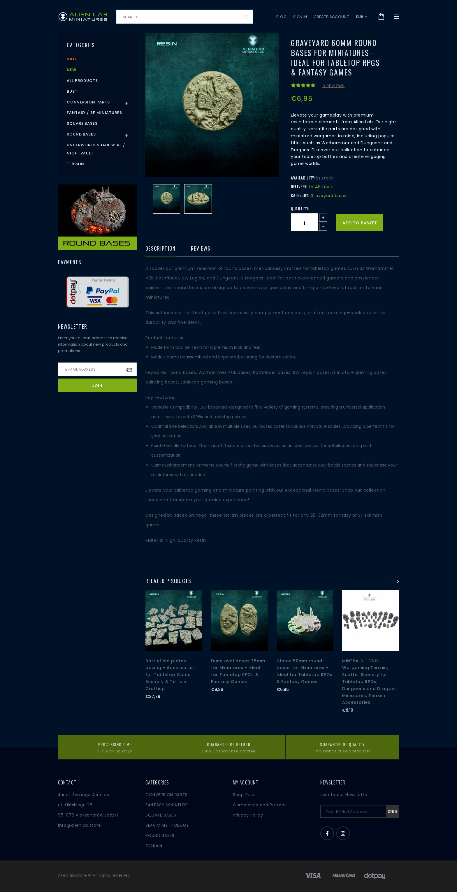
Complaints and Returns (259, 805)
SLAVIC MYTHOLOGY (167, 825)
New (72, 70)
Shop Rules (245, 795)
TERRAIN (153, 846)
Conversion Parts (88, 102)
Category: (300, 195)
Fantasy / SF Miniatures (94, 112)
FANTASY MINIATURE (166, 805)
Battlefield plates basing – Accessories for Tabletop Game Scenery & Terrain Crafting (170, 675)
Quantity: (300, 209)
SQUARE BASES (160, 815)
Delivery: (299, 186)
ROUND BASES (160, 835)
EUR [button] (361, 16)
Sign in (300, 17)
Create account (331, 17)
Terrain (75, 164)
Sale (72, 59)
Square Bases (82, 123)
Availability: (303, 178)
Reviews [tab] (200, 249)
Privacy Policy (248, 815)
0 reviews (333, 86)
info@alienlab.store (79, 825)
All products (82, 80)
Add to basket (359, 223)
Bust (72, 91)
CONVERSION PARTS (166, 795)
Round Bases (81, 134)
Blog (281, 17)
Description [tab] (160, 249)
